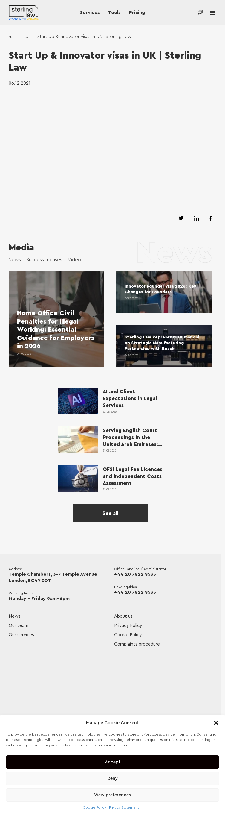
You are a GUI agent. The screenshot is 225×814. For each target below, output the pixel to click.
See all (110, 513)
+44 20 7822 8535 (135, 574)
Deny (112, 778)
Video (74, 259)
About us (123, 616)
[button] (216, 723)
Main (12, 37)
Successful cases (44, 259)
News (26, 37)
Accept (112, 762)
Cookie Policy (94, 807)
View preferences (112, 795)
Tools (114, 12)
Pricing (137, 12)
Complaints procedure (137, 644)
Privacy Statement (124, 807)
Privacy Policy (128, 625)
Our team (18, 625)
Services (90, 12)
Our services (21, 635)
